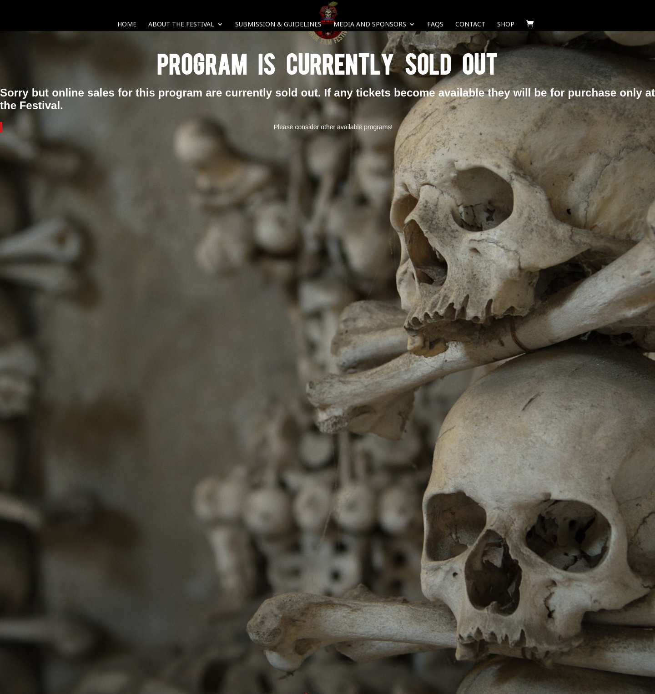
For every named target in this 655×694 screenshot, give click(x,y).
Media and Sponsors (369, 25)
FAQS (435, 25)
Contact (470, 25)
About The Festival (181, 25)
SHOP (505, 25)
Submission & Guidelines (278, 25)
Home (126, 25)
